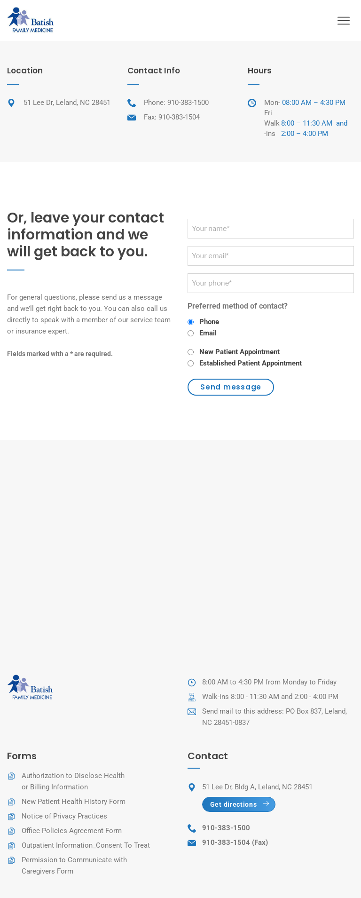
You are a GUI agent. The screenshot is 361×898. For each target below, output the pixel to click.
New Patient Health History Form (74, 801)
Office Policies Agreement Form (72, 830)
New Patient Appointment (239, 352)
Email (208, 333)
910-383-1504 (179, 117)
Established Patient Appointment (250, 363)
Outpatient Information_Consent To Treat (86, 845)
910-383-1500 (188, 102)
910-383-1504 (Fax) (235, 842)
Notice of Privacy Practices (64, 816)
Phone (209, 322)
